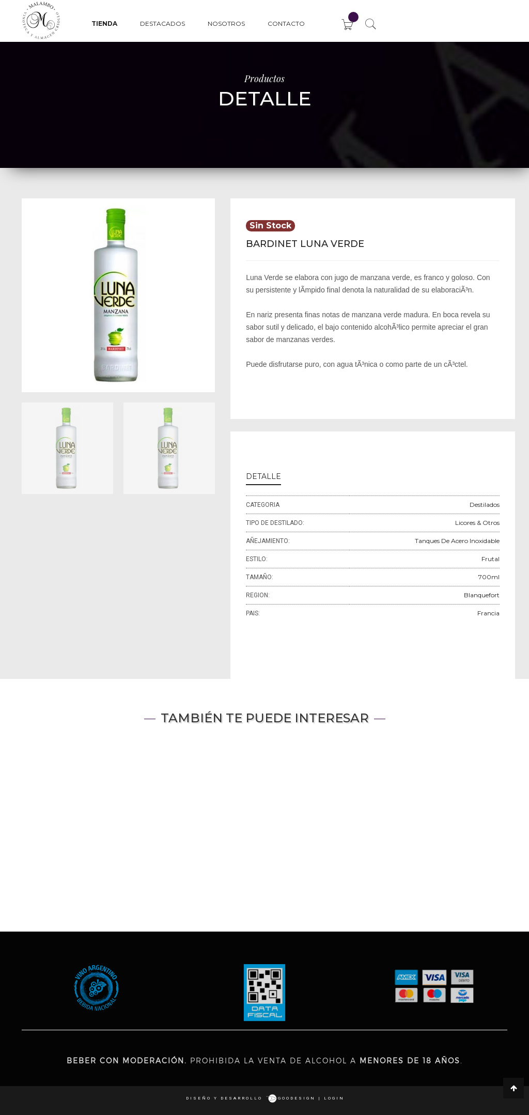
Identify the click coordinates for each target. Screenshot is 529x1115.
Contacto (286, 23)
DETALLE (263, 476)
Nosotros (226, 23)
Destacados (162, 23)
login (334, 1098)
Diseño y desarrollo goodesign (251, 1098)
